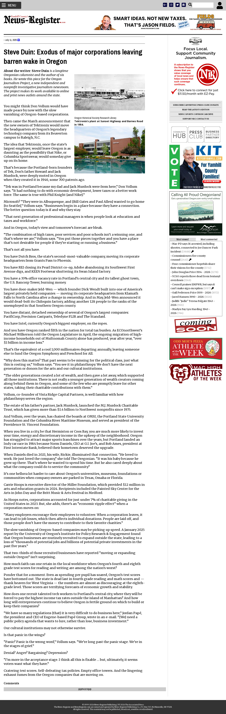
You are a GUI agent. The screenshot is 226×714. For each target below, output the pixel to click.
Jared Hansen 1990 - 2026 (186, 296)
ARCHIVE (207, 114)
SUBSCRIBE (176, 105)
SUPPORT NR (187, 119)
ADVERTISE (189, 105)
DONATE (213, 105)
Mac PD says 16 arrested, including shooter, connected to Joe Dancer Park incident (192, 247)
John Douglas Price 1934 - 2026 (190, 272)
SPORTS (188, 114)
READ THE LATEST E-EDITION (194, 110)
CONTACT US (201, 119)
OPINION (197, 114)
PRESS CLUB (201, 105)
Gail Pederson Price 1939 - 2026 (190, 292)
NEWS (179, 114)
